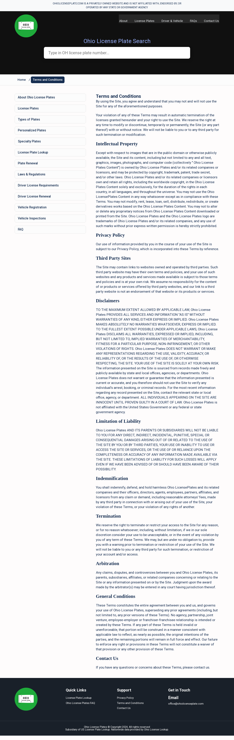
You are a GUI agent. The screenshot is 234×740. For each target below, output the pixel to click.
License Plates (142, 21)
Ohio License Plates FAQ (81, 707)
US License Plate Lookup (95, 733)
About (121, 21)
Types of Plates (29, 122)
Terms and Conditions (48, 81)
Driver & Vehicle (171, 21)
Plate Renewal (28, 168)
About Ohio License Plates (37, 99)
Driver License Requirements (39, 191)
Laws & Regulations (32, 179)
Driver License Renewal (35, 202)
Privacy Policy (125, 702)
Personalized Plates (32, 133)
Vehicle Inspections (32, 226)
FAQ (21, 237)
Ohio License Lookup (156, 733)
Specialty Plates (30, 145)
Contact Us (211, 21)
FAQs (193, 21)
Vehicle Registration (33, 214)
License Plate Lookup (34, 156)
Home (22, 81)
